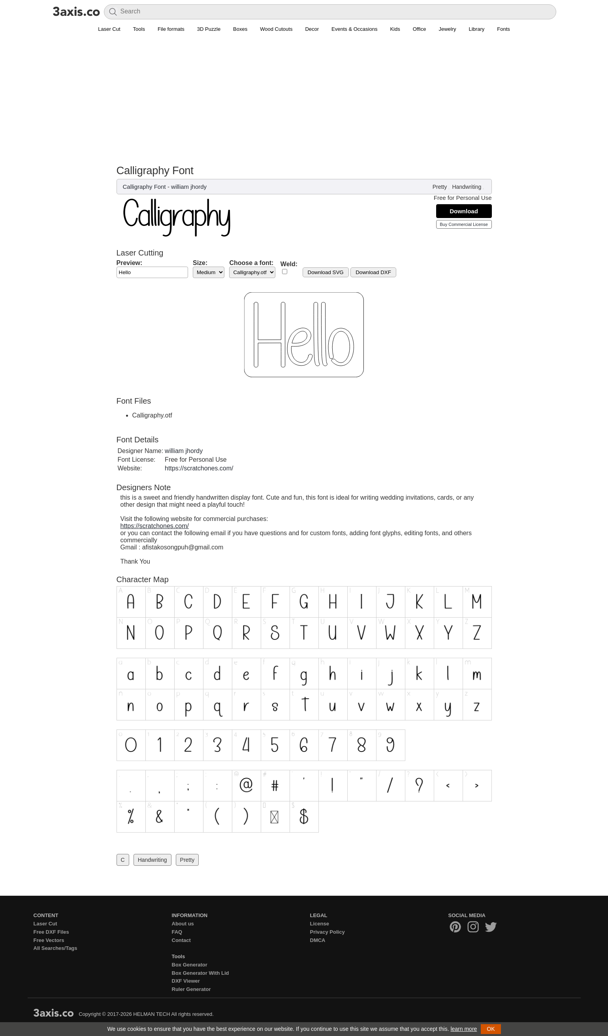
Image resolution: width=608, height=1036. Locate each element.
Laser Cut (109, 29)
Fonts (503, 29)
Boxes (240, 29)
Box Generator (189, 965)
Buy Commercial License (464, 224)
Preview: (130, 262)
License (319, 924)
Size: (200, 262)
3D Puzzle (208, 29)
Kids (395, 29)
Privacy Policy (327, 932)
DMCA (318, 940)
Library (477, 29)
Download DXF (373, 272)
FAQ (177, 932)
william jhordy (189, 186)
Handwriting (466, 187)
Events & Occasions (354, 29)
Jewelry (447, 29)
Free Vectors (49, 940)
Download (464, 211)
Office (419, 29)
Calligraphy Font (144, 186)
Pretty (440, 187)
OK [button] (491, 1029)
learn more (463, 1029)
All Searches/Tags (55, 948)
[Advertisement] (304, 95)
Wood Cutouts (276, 29)
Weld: (288, 264)
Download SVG (326, 272)
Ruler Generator (191, 989)
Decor (312, 29)
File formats (171, 29)
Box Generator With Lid (200, 973)
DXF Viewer (186, 981)
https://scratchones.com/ (199, 468)
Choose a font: (251, 262)
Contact (181, 940)
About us (183, 924)
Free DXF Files (51, 932)
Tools (139, 29)
